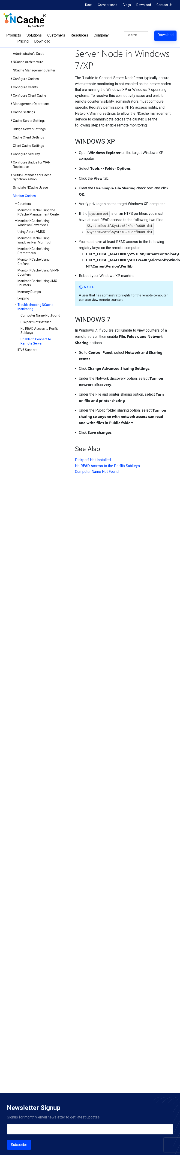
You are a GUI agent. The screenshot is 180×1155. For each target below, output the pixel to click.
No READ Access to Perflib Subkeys (40, 331)
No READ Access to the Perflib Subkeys (107, 466)
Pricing (23, 41)
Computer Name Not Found (40, 315)
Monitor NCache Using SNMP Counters (38, 272)
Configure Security (26, 154)
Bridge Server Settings (29, 129)
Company (101, 35)
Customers (56, 35)
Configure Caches (26, 79)
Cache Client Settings (28, 137)
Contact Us (164, 5)
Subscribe (19, 1145)
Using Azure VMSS (31, 232)
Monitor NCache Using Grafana (34, 261)
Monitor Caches (24, 196)
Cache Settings (24, 112)
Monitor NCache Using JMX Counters (37, 283)
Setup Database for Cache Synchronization (32, 177)
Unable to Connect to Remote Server (36, 341)
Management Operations (31, 104)
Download (143, 5)
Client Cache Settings (28, 146)
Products (13, 35)
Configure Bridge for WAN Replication (31, 164)
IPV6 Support (27, 350)
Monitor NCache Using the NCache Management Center (39, 212)
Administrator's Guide (28, 53)
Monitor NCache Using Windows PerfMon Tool (34, 240)
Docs (88, 5)
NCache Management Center (34, 70)
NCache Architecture (28, 62)
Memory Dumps (29, 292)
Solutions (34, 35)
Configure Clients (25, 87)
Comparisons (107, 5)
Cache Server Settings (29, 121)
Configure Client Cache (29, 95)
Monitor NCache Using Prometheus (34, 251)
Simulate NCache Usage (30, 187)
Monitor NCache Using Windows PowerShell (34, 223)
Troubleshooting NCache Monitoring (35, 307)
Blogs (127, 5)
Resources (79, 35)
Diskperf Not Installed (36, 322)
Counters (24, 204)
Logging (23, 298)
